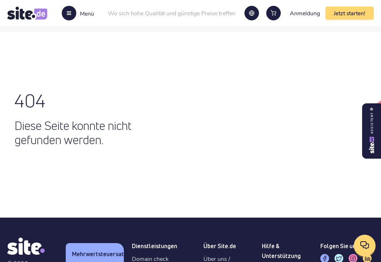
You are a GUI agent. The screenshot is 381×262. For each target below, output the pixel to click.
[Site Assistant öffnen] (371, 131)
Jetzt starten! (349, 13)
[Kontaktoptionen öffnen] (365, 246)
